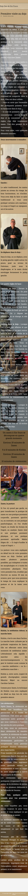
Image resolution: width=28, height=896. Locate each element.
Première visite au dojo (8, 16)
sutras (24, 784)
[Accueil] (1, 16)
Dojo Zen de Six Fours (9, 6)
